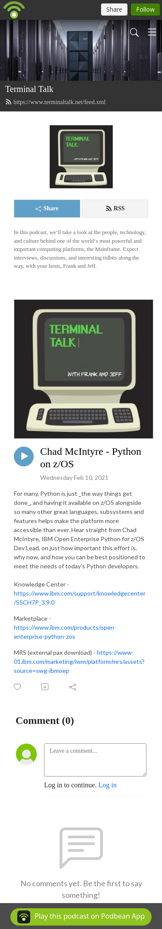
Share (46, 208)
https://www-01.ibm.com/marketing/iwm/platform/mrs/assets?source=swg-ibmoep (79, 661)
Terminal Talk (29, 89)
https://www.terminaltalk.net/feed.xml (55, 101)
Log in (107, 785)
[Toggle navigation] (152, 32)
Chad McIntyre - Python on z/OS (90, 457)
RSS (115, 208)
